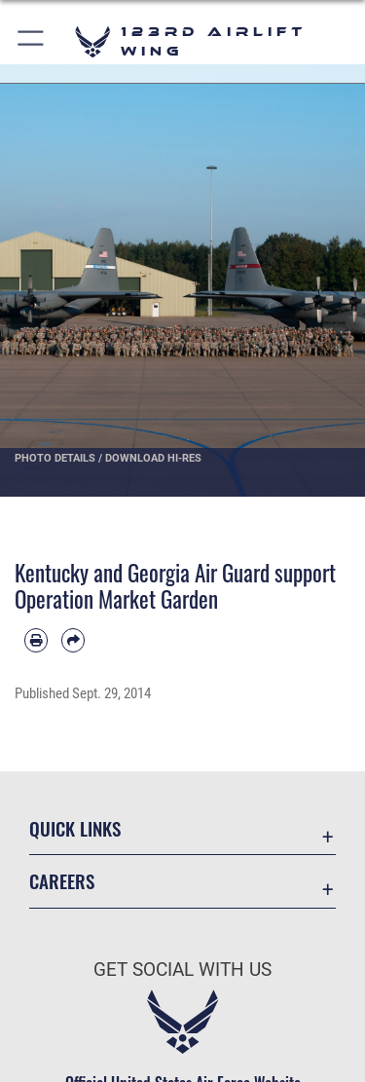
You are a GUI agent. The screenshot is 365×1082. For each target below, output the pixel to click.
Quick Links (75, 828)
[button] (31, 41)
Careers (61, 881)
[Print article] (36, 640)
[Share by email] (73, 640)
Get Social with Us (182, 969)
